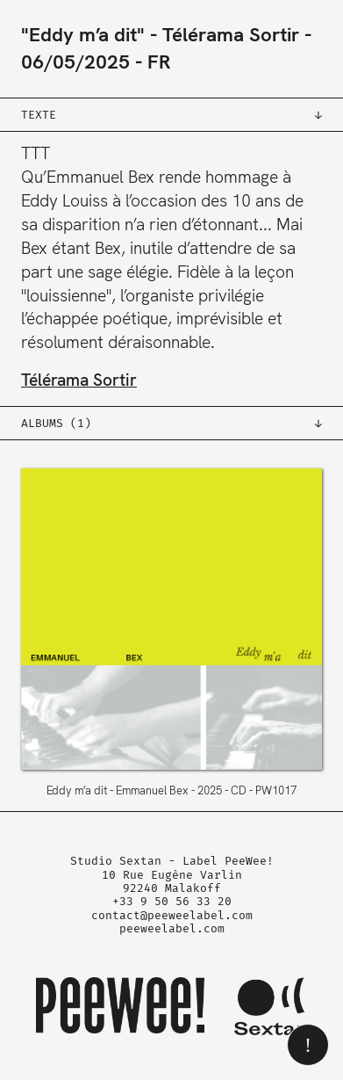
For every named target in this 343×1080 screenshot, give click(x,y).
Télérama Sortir (230, 34)
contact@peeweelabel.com (172, 915)
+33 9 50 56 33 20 (172, 901)
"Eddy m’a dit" (83, 34)
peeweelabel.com (172, 928)
